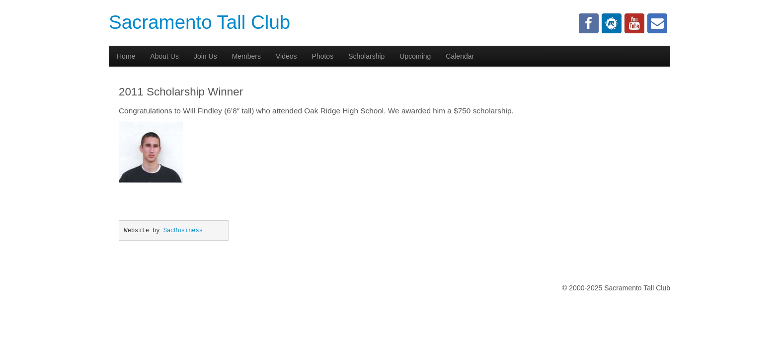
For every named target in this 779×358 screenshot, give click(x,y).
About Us (164, 56)
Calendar (460, 56)
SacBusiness (183, 230)
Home (126, 56)
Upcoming (415, 56)
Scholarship (366, 56)
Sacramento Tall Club (199, 22)
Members (246, 56)
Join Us (205, 56)
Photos (323, 56)
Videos (286, 56)
